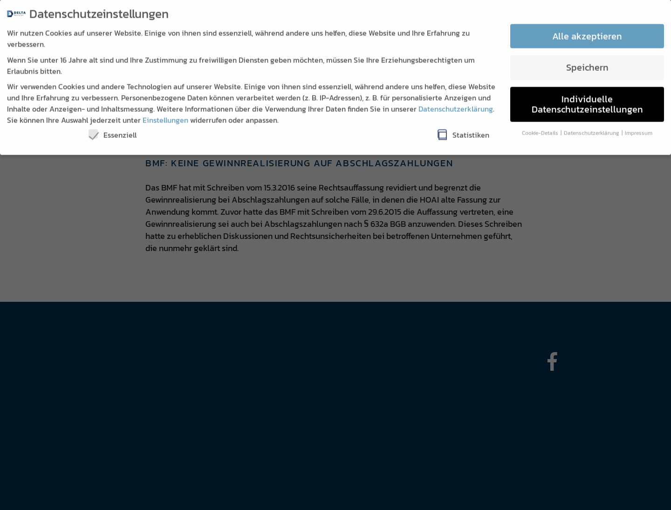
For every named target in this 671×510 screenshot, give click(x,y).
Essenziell (113, 129)
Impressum (638, 126)
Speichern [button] (587, 61)
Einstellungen (165, 114)
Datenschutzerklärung (455, 103)
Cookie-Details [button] (541, 126)
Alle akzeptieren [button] (587, 30)
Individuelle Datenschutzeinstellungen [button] (587, 98)
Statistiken (463, 129)
